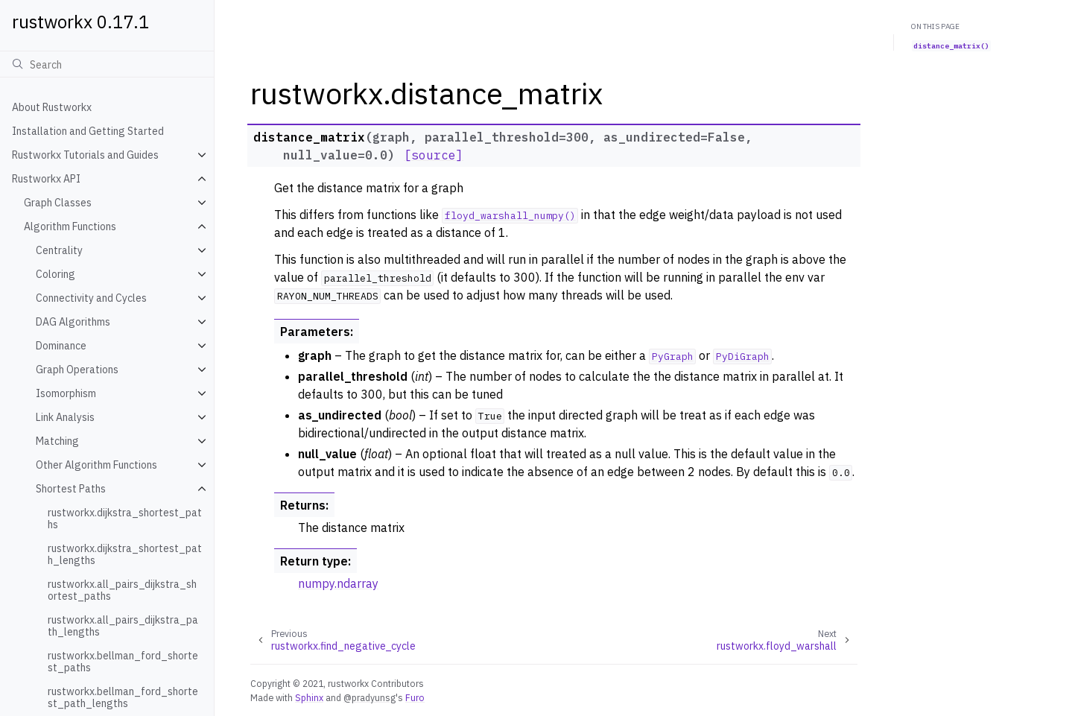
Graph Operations (77, 369)
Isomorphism (66, 393)
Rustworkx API (46, 179)
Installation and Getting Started (88, 131)
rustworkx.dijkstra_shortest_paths (125, 518)
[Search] (107, 64)
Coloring (55, 274)
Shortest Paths (71, 488)
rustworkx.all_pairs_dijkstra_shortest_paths (122, 590)
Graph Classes (58, 202)
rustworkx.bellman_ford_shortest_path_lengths (123, 697)
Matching (57, 441)
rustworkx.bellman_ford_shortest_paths (123, 661)
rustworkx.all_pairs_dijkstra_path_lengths (123, 626)
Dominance (61, 345)
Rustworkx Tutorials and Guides (85, 155)
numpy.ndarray (338, 583)
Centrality (59, 250)
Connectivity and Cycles (91, 298)
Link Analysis (65, 417)
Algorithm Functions (70, 226)
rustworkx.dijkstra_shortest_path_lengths (125, 554)
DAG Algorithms (73, 322)
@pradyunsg (369, 697)
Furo (415, 697)
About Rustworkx (52, 107)
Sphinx (309, 697)
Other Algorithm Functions (96, 465)
